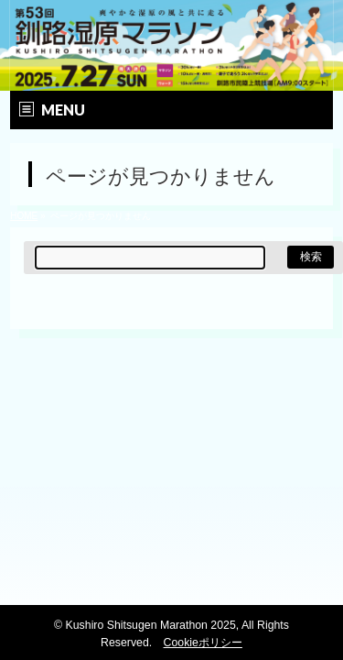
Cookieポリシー (203, 642)
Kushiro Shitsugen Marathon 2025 (151, 625)
